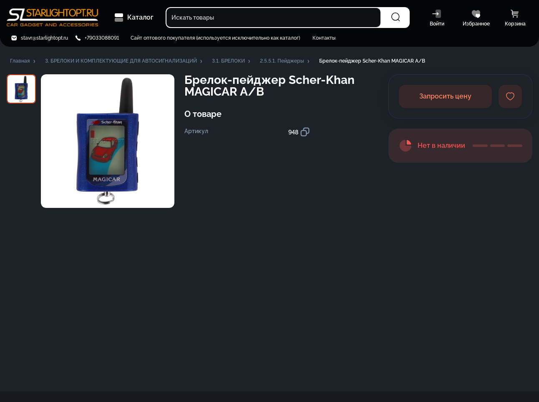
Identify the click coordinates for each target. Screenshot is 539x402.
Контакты (323, 38)
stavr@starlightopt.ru (44, 38)
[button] (23, 61)
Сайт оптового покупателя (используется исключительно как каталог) (215, 38)
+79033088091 (102, 38)
